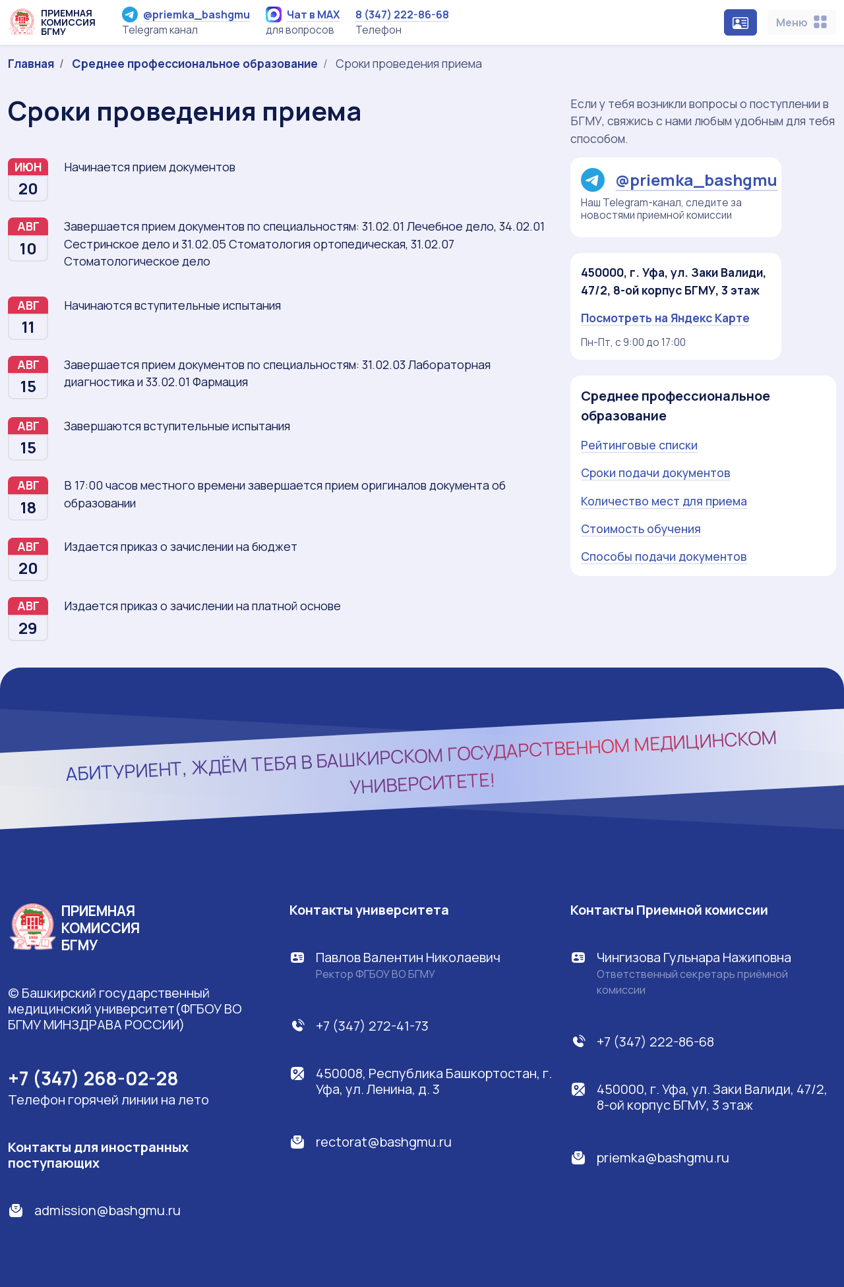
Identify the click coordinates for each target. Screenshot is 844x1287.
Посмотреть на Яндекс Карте (665, 318)
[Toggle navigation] (802, 22)
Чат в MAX (303, 14)
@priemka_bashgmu (186, 14)
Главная (31, 63)
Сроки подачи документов (656, 472)
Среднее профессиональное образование (195, 63)
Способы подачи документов (664, 556)
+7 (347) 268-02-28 (93, 1078)
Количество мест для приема (664, 501)
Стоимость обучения (641, 528)
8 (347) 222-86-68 (402, 14)
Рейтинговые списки (639, 445)
